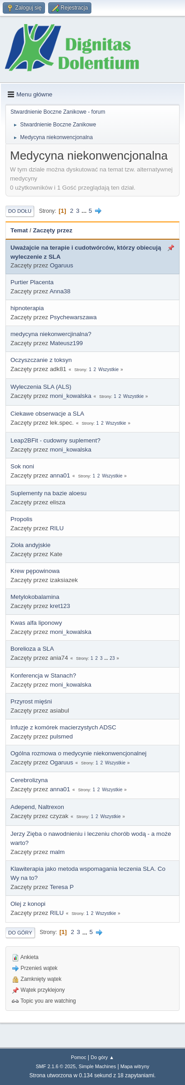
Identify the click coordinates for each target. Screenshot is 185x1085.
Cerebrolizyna (29, 780)
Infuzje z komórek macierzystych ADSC (63, 727)
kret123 (60, 606)
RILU (57, 528)
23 (112, 658)
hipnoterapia (27, 308)
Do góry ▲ (102, 1057)
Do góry (20, 932)
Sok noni (22, 466)
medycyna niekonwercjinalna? (50, 334)
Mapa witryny (135, 1066)
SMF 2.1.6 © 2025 (56, 1066)
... (84, 210)
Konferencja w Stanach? (43, 675)
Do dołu (19, 211)
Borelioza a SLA (32, 648)
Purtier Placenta (32, 282)
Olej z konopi (27, 903)
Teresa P (62, 887)
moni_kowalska (70, 395)
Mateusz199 (66, 343)
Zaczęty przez (52, 230)
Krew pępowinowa (35, 571)
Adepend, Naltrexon (37, 807)
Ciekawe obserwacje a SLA (47, 413)
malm (57, 852)
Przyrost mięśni (31, 701)
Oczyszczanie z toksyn (41, 360)
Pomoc (78, 1057)
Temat (19, 230)
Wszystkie (108, 369)
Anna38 (60, 291)
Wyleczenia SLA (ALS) (40, 386)
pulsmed (61, 736)
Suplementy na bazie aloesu (48, 493)
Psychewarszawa (73, 317)
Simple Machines (97, 1066)
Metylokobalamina (34, 596)
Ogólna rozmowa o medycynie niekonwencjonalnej (78, 753)
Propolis (21, 519)
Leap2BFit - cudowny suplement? (55, 440)
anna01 (60, 475)
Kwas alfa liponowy (36, 622)
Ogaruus (61, 265)
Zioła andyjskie (30, 545)
